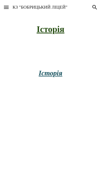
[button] (6, 7)
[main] (50, 29)
